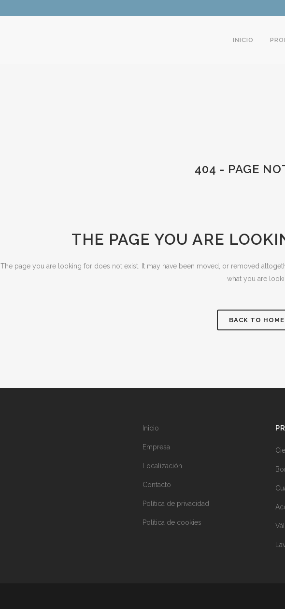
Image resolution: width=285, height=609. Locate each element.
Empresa (156, 447)
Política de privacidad (175, 503)
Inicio (150, 428)
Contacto (156, 485)
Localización (162, 466)
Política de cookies (171, 522)
